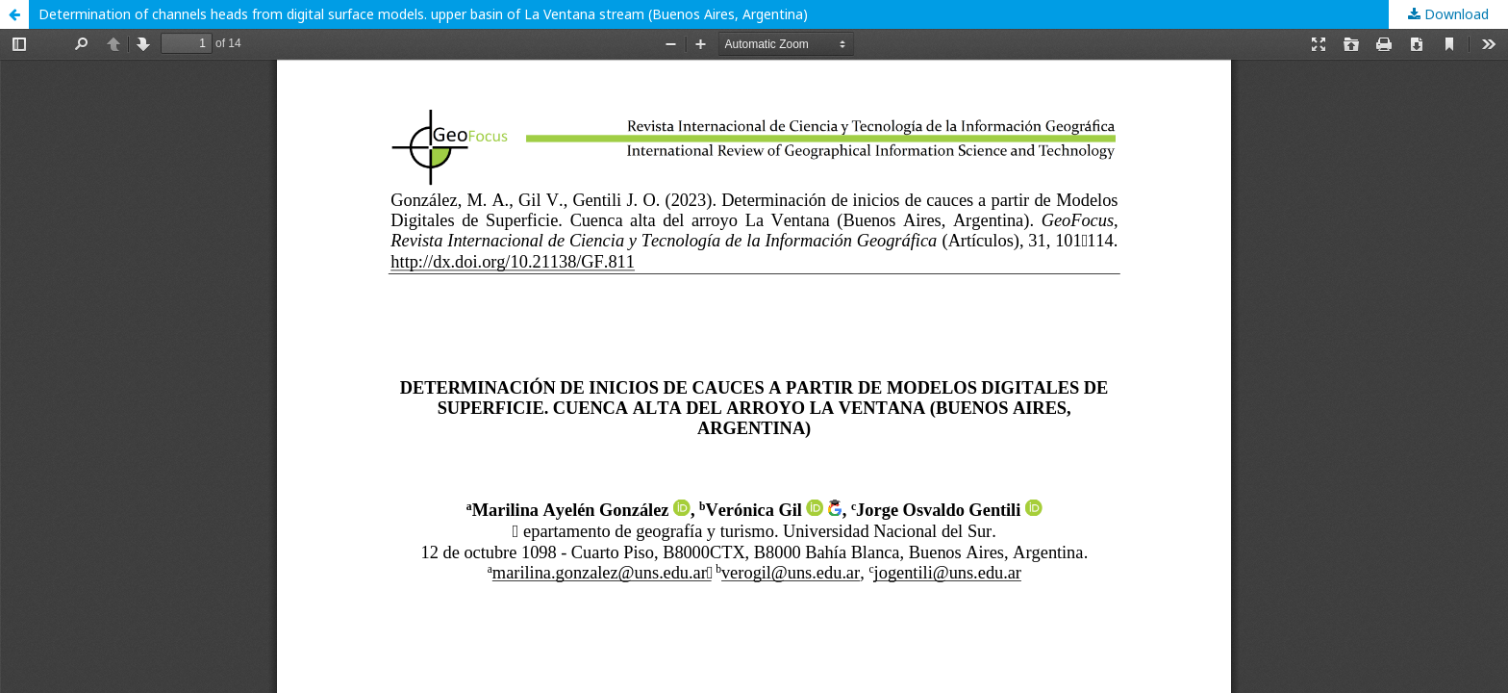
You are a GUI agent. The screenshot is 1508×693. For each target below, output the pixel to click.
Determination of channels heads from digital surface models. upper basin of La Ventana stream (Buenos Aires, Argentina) (423, 14)
